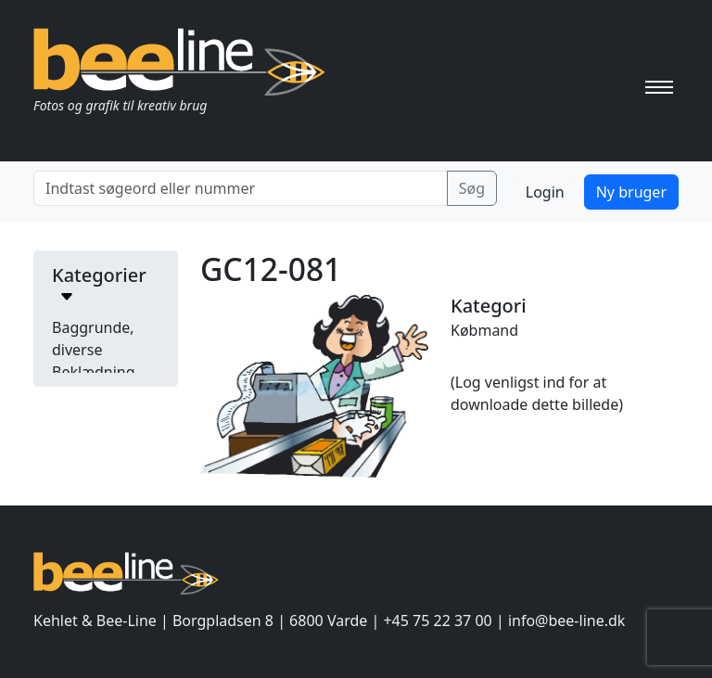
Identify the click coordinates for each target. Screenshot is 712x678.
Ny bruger (631, 192)
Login (545, 192)
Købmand (484, 330)
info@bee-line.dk (566, 620)
